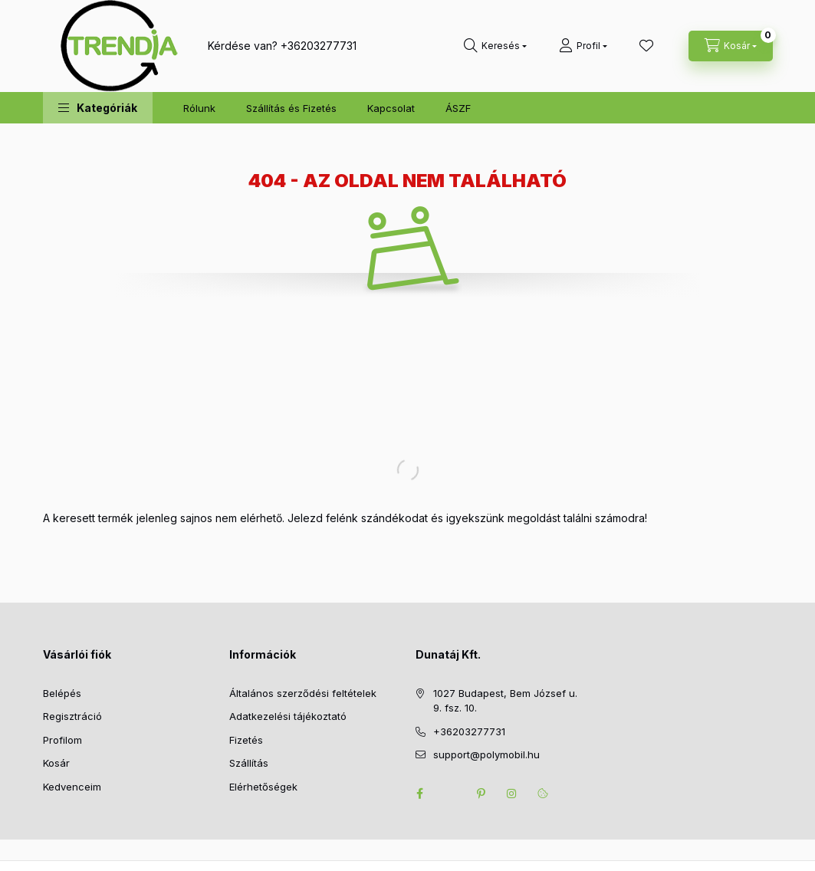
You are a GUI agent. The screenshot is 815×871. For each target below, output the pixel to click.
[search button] (495, 46)
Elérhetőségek (263, 787)
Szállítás (248, 763)
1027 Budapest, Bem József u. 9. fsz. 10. (505, 701)
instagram (512, 793)
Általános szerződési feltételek (302, 693)
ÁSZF (458, 108)
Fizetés (246, 740)
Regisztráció (72, 716)
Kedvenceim (72, 787)
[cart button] (730, 46)
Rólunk (199, 108)
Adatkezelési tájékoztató (288, 716)
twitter (450, 793)
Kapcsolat (391, 108)
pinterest (481, 793)
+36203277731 (319, 45)
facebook (420, 793)
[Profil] (583, 46)
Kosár (56, 763)
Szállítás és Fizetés (291, 108)
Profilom (62, 740)
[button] (98, 107)
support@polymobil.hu (486, 754)
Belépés (62, 693)
